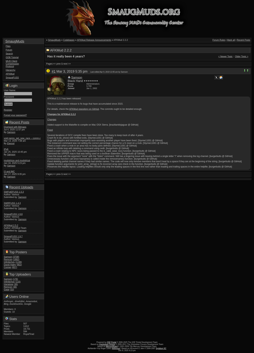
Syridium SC (161, 348)
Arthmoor (116, 348)
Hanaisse (8, 284)
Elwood (10, 143)
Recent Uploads (21, 187)
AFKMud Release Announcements (94, 40)
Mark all (231, 40)
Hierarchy (10, 70)
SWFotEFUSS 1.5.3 (14, 192)
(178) (15, 279)
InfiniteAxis (9, 262)
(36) (16, 284)
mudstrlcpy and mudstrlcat (17, 160)
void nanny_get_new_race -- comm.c (22, 138)
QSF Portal (111, 342)
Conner (7, 267)
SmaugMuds (14, 41)
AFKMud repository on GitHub (84, 109)
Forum (9, 50)
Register (8, 110)
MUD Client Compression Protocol (12, 64)
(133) (18, 281)
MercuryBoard (112, 346)
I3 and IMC (9, 171)
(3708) (16, 257)
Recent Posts (19, 122)
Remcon (8, 259)
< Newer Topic (225, 56)
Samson (11, 132)
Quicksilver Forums (107, 344)
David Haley (10, 264)
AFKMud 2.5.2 (11, 225)
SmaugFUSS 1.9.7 (13, 236)
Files (8, 46)
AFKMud (10, 74)
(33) (12, 289)
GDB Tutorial (12, 57)
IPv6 (6, 149)
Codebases (69, 40)
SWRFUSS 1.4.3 (12, 203)
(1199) (18, 262)
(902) (19, 264)
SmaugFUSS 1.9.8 (13, 214)
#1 (54, 71)
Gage (6, 289)
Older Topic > (241, 56)
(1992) (16, 259)
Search (9, 53)
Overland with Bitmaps (15, 127)
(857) (14, 267)
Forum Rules (219, 40)
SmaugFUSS (12, 77)
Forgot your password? (15, 115)
